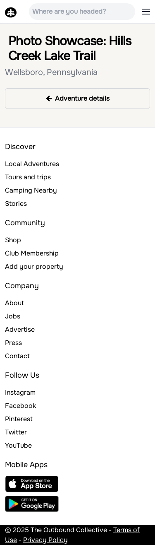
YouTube (18, 445)
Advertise (20, 329)
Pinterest (19, 419)
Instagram (20, 392)
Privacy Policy (45, 539)
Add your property (34, 266)
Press (13, 342)
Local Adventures (32, 163)
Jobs (12, 316)
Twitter (16, 432)
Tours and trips (28, 177)
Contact (17, 356)
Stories (16, 203)
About (14, 303)
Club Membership (32, 253)
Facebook (20, 405)
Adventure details (78, 98)
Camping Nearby (31, 190)
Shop (13, 240)
